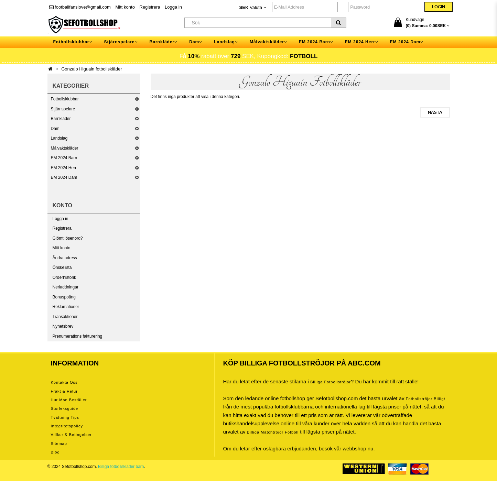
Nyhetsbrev (63, 326)
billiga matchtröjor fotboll (273, 432)
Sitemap (59, 443)
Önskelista (62, 267)
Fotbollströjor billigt (425, 399)
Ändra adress (65, 257)
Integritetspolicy (67, 426)
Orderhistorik (64, 277)
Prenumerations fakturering (77, 336)
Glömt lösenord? (68, 238)
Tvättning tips (65, 417)
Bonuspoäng (64, 297)
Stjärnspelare (63, 109)
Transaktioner (65, 316)
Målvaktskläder (64, 148)
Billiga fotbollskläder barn (121, 466)
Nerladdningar (65, 287)
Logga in (173, 7)
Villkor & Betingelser (71, 435)
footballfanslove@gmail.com (80, 7)
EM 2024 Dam (64, 177)
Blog (55, 452)
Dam (55, 128)
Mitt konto (125, 7)
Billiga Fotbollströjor (330, 382)
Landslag (59, 138)
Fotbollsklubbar (65, 99)
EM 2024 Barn (64, 157)
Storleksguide (64, 408)
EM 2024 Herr (64, 167)
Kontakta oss (64, 382)
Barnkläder (61, 118)
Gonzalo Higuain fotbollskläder (91, 69)
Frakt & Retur (64, 391)
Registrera (150, 7)
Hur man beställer (69, 400)
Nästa (435, 112)
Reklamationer (66, 306)
